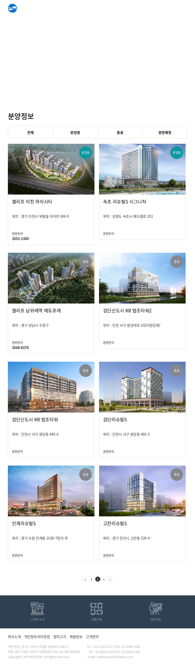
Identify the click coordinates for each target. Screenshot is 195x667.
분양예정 (164, 132)
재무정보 (155, 619)
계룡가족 (96, 619)
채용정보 (76, 636)
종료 (120, 132)
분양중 (75, 132)
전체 (30, 132)
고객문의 (92, 636)
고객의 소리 (37, 619)
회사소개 (14, 636)
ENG (169, 8)
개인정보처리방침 (37, 636)
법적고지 (59, 636)
